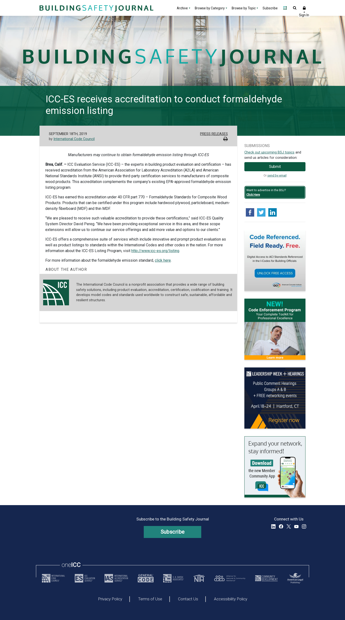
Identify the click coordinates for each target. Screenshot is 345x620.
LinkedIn (273, 526)
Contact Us (188, 599)
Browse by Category (210, 8)
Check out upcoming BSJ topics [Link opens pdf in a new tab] (269, 152)
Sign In (304, 8)
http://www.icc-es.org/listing (155, 250)
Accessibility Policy (230, 599)
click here (163, 260)
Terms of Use (150, 599)
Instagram (304, 526)
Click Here (253, 194)
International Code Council (74, 139)
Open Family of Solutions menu (285, 8)
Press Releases (214, 134)
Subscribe (270, 8)
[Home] (96, 8)
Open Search (294, 8)
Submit (275, 166)
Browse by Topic (244, 8)
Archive (182, 8)
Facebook (281, 526)
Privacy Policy (110, 599)
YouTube (296, 526)
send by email (277, 175)
